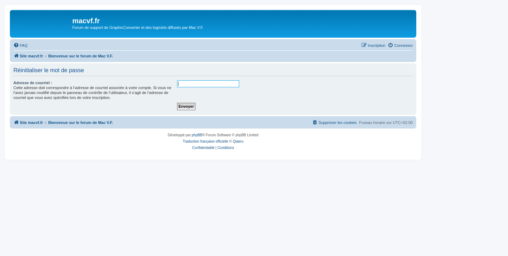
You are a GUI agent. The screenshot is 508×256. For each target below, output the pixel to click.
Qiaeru (238, 141)
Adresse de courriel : (32, 83)
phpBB (197, 135)
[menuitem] (20, 45)
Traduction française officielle (205, 141)
